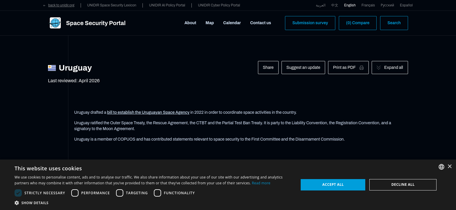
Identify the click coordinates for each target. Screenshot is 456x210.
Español (406, 5)
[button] (152, 203)
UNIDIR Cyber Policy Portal (219, 5)
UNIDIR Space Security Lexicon (111, 5)
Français (368, 5)
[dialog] (228, 185)
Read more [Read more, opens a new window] (261, 183)
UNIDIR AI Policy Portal (167, 5)
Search (394, 23)
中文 (334, 5)
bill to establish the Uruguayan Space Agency (148, 112)
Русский (387, 5)
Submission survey (310, 23)
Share (268, 67)
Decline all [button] (403, 184)
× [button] (449, 166)
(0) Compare (357, 23)
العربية (320, 5)
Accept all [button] (333, 184)
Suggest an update (303, 67)
